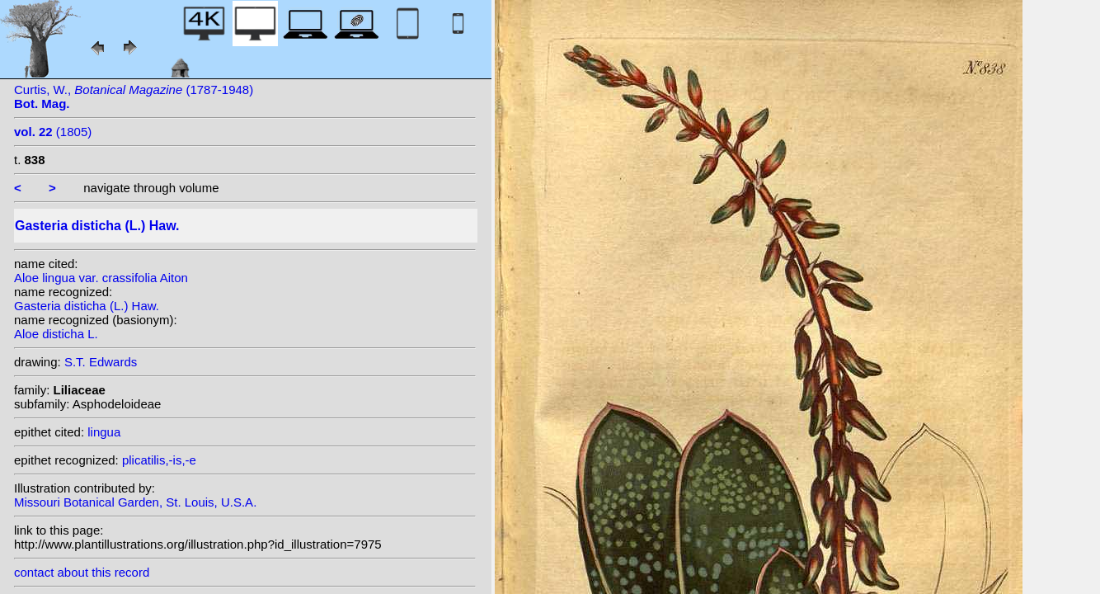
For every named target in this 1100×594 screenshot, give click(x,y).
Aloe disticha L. (56, 334)
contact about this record (81, 572)
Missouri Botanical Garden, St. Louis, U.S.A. (135, 502)
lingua (103, 432)
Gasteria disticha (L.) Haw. (86, 306)
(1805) (53, 132)
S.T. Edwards (100, 362)
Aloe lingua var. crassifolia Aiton (101, 278)
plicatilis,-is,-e (159, 460)
